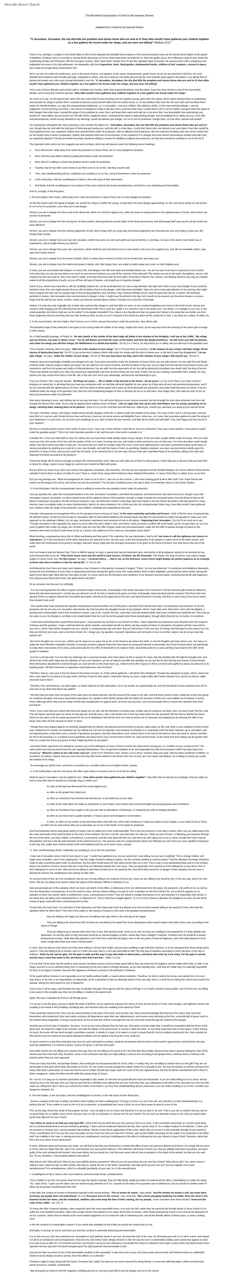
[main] (119, 646)
